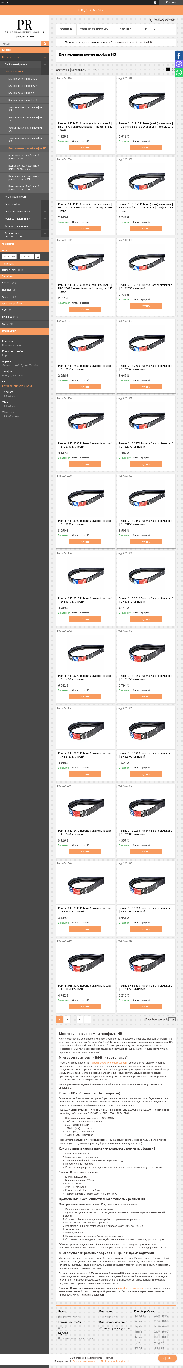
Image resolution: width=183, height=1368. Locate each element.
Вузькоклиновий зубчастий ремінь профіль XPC (23, 188)
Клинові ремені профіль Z (22, 78)
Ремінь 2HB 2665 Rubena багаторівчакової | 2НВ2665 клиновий (146, 367)
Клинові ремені (14, 71)
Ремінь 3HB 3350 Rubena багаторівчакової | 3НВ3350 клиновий (146, 987)
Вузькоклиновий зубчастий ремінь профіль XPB (23, 177)
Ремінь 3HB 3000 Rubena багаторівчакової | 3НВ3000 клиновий (146, 910)
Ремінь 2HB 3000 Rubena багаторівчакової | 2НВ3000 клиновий (85, 522)
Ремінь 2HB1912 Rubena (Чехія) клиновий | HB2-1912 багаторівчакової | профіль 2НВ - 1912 (85, 207)
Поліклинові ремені (16, 64)
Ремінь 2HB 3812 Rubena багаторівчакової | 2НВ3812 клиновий (146, 600)
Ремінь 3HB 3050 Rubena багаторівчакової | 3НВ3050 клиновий (85, 987)
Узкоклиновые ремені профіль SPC (25, 129)
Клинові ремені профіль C (22, 100)
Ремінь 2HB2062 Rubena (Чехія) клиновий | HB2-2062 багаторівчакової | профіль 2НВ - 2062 (85, 288)
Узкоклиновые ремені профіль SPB (25, 119)
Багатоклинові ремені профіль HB (27, 148)
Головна (66, 29)
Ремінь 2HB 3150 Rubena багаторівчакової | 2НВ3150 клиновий (146, 522)
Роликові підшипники (17, 211)
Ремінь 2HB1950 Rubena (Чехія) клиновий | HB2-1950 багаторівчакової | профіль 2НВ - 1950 (146, 207)
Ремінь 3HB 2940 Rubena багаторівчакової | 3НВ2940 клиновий (85, 910)
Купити (85, 147)
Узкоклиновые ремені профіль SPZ (25, 139)
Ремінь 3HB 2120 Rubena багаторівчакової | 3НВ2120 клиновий (85, 755)
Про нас (125, 29)
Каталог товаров (12, 57)
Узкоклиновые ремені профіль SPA (25, 109)
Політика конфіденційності (115, 1361)
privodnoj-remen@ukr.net (17, 385)
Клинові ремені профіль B (22, 93)
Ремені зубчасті (14, 204)
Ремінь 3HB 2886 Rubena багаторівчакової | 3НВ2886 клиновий (146, 832)
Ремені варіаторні (15, 196)
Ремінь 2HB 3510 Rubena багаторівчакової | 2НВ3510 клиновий (85, 600)
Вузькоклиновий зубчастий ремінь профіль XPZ (23, 157)
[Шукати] (45, 44)
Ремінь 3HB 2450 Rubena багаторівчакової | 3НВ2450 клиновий (85, 832)
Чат (167, 1358)
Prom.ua (109, 1358)
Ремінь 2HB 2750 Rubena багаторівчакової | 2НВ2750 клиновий (85, 445)
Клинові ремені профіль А (22, 85)
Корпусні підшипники (17, 226)
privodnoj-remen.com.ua (131, 1288)
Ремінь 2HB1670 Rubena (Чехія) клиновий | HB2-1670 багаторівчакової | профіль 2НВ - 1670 (85, 127)
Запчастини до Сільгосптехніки (14, 234)
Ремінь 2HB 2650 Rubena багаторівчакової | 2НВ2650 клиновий (146, 286)
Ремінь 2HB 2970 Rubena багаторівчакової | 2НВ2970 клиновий (146, 445)
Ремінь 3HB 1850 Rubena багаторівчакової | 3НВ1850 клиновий (146, 677)
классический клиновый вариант (109, 1062)
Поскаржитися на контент (86, 1361)
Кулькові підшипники (17, 218)
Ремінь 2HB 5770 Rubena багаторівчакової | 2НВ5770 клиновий (85, 677)
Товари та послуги (94, 29)
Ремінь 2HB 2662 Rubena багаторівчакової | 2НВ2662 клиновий (85, 367)
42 (79, 1019)
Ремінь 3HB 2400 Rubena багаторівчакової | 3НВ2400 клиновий (146, 755)
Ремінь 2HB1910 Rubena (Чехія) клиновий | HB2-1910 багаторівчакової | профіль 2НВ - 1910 (146, 127)
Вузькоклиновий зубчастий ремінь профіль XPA (23, 167)
